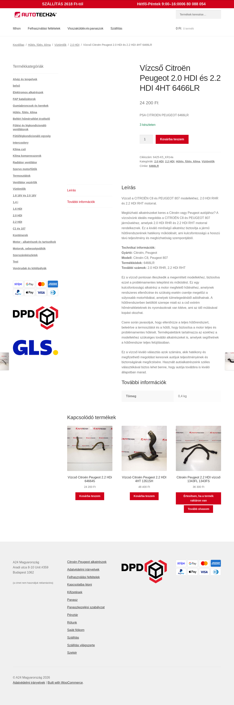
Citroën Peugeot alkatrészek (87, 562)
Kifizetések (74, 592)
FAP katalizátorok (24, 99)
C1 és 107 (19, 228)
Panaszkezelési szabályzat (86, 607)
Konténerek (20, 235)
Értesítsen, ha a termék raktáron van (198, 498)
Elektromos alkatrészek (28, 92)
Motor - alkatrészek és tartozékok (34, 241)
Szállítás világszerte (81, 645)
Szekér (72, 652)
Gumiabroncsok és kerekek (31, 105)
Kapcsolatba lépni (79, 584)
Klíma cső (19, 149)
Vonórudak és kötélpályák (30, 268)
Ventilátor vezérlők (25, 182)
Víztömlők (60, 44)
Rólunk (72, 622)
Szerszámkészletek (25, 255)
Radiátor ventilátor (25, 162)
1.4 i (15, 202)
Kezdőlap (18, 44)
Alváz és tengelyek (25, 79)
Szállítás (116, 28)
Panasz (72, 599)
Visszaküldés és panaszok (85, 28)
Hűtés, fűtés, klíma (39, 44)
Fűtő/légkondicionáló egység (32, 136)
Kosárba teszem (172, 139)
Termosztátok (22, 175)
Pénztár (72, 615)
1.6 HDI (17, 208)
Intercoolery (21, 142)
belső (16, 85)
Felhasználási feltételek (44, 28)
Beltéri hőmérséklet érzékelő (31, 118)
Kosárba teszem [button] (89, 496)
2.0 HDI (74, 44)
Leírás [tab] (71, 190)
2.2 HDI (169, 161)
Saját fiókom (75, 630)
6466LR (154, 165)
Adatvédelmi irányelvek (83, 569)
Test (15, 261)
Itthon (17, 28)
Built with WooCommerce (65, 682)
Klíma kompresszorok (27, 155)
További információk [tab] (81, 201)
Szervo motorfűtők (25, 169)
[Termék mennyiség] (146, 139)
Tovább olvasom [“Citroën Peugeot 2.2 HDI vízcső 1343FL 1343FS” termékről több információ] (198, 509)
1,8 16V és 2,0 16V (24, 195)
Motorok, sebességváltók (29, 248)
